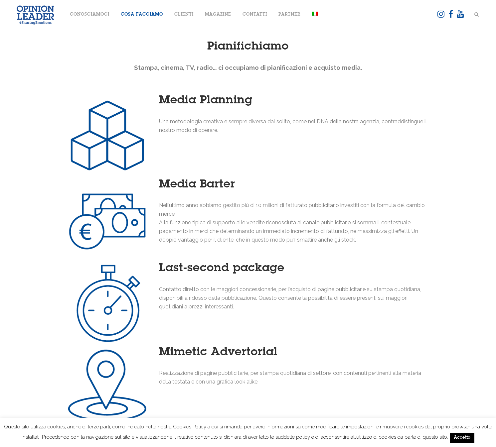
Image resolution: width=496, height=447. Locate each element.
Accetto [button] (462, 438)
